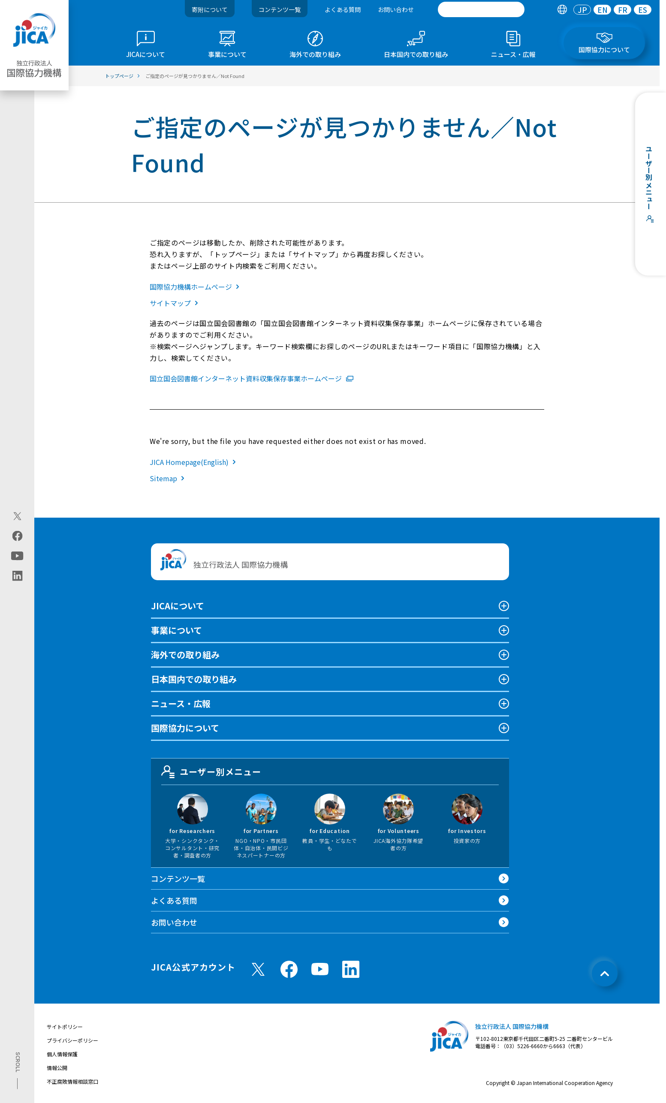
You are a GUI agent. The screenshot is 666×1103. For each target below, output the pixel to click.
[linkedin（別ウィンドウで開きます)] (17, 576)
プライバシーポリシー (72, 1040)
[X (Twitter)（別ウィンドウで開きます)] (17, 516)
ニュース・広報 (181, 703)
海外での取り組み (185, 654)
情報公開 (57, 1067)
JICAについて (177, 605)
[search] (481, 9)
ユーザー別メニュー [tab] (211, 771)
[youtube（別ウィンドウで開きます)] (17, 556)
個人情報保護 (62, 1054)
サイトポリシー (65, 1026)
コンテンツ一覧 (280, 9)
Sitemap (169, 478)
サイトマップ (176, 303)
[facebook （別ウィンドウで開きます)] (289, 969)
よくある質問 (343, 9)
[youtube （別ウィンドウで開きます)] (319, 969)
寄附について (210, 9)
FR (622, 10)
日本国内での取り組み (194, 679)
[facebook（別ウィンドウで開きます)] (17, 536)
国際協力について (185, 728)
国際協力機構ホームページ (196, 287)
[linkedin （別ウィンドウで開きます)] (350, 969)
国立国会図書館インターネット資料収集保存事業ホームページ (251, 378)
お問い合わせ (396, 9)
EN (602, 10)
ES (642, 10)
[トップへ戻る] (605, 973)
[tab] (562, 10)
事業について (176, 630)
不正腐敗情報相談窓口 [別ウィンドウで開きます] (72, 1081)
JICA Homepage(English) (194, 462)
